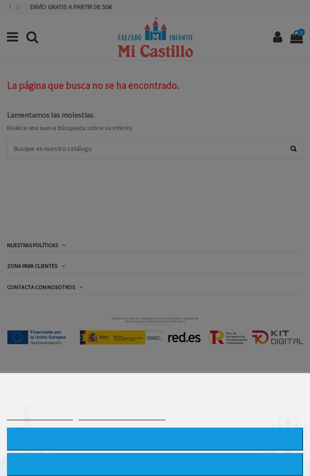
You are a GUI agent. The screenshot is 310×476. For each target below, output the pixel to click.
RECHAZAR (154, 439)
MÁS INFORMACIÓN (40, 416)
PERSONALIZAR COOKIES (122, 416)
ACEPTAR (155, 464)
